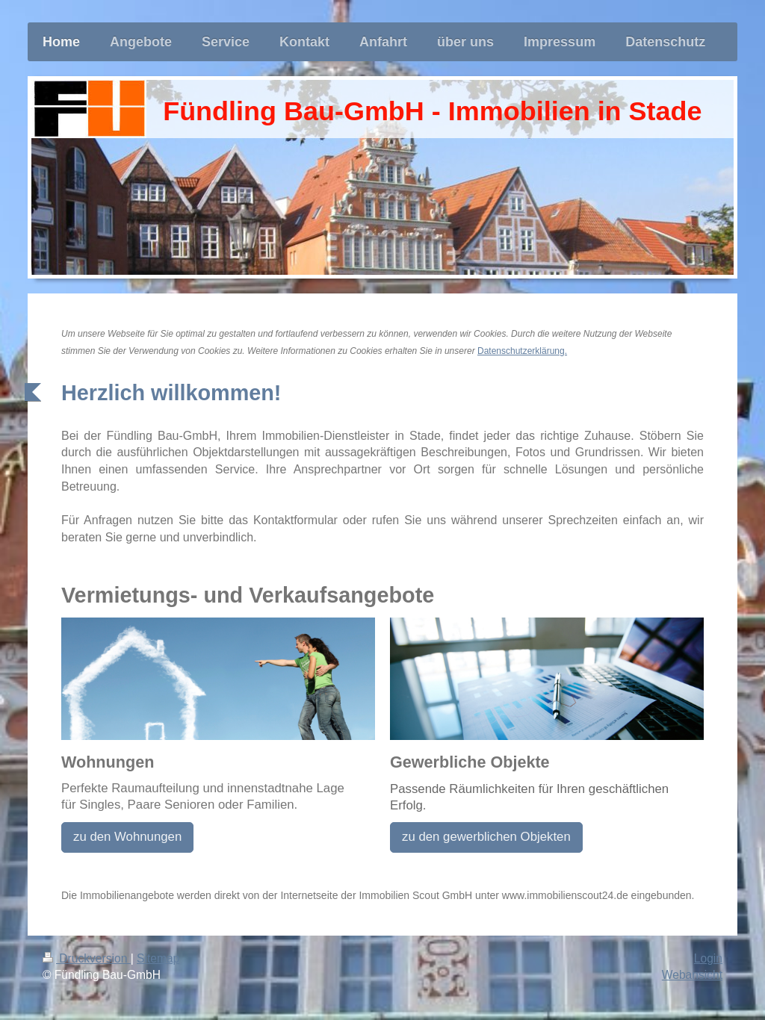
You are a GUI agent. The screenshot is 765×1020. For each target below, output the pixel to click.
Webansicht (692, 974)
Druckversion (87, 958)
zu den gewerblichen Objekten (486, 837)
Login (708, 958)
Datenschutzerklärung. (522, 351)
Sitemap (158, 958)
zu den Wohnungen (127, 837)
